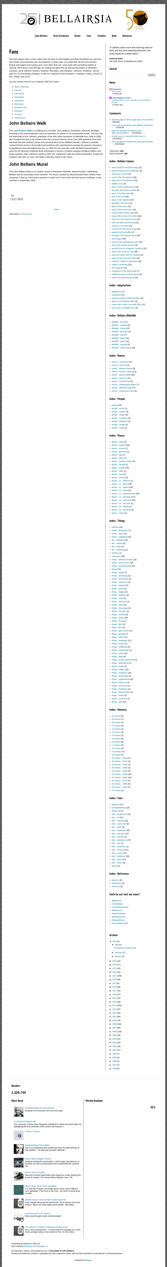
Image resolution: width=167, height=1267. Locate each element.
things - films (117, 624)
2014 (114, 1002)
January (118, 956)
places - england (119, 445)
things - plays (117, 657)
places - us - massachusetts (123, 494)
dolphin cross (117, 184)
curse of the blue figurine (122, 177)
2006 (114, 1031)
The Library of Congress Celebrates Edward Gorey (46, 1227)
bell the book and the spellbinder (125, 171)
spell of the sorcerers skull (123, 252)
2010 (114, 1017)
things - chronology (120, 608)
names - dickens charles (122, 368)
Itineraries (19, 104)
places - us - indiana (120, 487)
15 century (116, 738)
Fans (89, 35)
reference (116, 886)
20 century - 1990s (120, 787)
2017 (114, 991)
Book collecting (21, 87)
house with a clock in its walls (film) (126, 304)
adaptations (117, 292)
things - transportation (121, 692)
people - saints (118, 428)
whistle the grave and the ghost (125, 274)
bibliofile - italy (118, 335)
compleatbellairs (118, 808)
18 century (116, 748)
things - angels (118, 572)
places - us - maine (120, 490)
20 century (116, 755)
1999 (114, 1057)
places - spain (117, 471)
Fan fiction (19, 93)
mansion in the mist (120, 226)
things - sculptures (119, 673)
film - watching (118, 550)
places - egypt (118, 442)
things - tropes (118, 695)
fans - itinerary (118, 837)
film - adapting (118, 540)
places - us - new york (121, 503)
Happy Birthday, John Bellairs (37, 1145)
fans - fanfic (117, 827)
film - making (117, 543)
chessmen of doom (120, 174)
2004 (114, 1039)
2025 (114, 961)
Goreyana (116, 89)
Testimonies (19, 118)
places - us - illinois (120, 484)
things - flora (117, 627)
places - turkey (118, 477)
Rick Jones (116, 91)
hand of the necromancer (122, 210)
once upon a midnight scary (123, 308)
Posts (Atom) (26, 214)
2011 (114, 1013)
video (114, 866)
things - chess (117, 605)
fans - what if (117, 863)
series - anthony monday (122, 559)
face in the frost (118, 196)
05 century (116, 719)
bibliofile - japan (118, 338)
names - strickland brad (122, 388)
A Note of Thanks (32, 1131)
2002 (114, 1046)
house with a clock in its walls (124, 216)
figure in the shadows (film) (123, 301)
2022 (114, 972)
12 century (116, 729)
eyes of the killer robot (121, 193)
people (114, 405)
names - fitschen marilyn (122, 371)
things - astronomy (119, 582)
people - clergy (118, 415)
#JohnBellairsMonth (120, 907)
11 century (116, 726)
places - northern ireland (122, 461)
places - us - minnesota (121, 500)
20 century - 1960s (120, 777)
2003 (114, 1042)
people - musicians (120, 418)
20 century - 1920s (120, 764)
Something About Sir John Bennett (39, 1108)
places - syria (117, 474)
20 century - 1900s (120, 758)
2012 (114, 1009)
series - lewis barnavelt (121, 566)
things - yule (117, 702)
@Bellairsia (116, 901)
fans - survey (117, 853)
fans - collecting (118, 821)
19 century (116, 751)
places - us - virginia (120, 506)
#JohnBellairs (117, 904)
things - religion (118, 669)
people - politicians (120, 421)
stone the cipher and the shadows (126, 255)
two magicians (118, 268)
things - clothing (118, 614)
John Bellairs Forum (121, 98)
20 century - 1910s (120, 761)
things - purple (118, 666)
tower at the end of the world (124, 258)
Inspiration (19, 97)
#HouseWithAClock (120, 923)
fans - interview (118, 834)
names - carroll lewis (120, 362)
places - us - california (121, 481)
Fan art (17, 90)
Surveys (18, 114)
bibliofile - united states (121, 348)
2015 (114, 998)
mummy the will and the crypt (124, 229)
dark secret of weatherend (123, 180)
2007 (114, 1028)
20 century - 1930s (120, 768)
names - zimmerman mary (123, 391)
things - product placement (123, 660)
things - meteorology (120, 650)
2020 (114, 979)
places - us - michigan (121, 497)
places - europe (118, 448)
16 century (116, 742)
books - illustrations (120, 530)
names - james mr (119, 378)
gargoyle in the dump (121, 203)
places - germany (119, 452)
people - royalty (118, 424)
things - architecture (120, 579)
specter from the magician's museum (127, 248)
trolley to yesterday (120, 264)
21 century (116, 790)
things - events (118, 618)
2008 (114, 1024)
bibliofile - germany (120, 331)
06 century (116, 722)
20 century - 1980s (120, 784)
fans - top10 (117, 859)
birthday (115, 527)
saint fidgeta (117, 239)
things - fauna (117, 621)
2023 (114, 968)
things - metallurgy (119, 647)
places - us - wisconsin (121, 510)
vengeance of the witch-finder (124, 271)
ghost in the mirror (119, 206)
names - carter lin (119, 365)
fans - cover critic (119, 824)
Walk (114, 35)
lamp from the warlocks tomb (124, 219)
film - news (116, 547)
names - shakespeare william (124, 384)
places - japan (118, 458)
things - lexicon (118, 643)
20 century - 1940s (120, 771)
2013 (114, 1005)
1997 (114, 1065)
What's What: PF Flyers (35, 1172)
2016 (114, 994)
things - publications (120, 663)
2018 (114, 987)
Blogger (88, 1260)
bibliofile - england (119, 325)
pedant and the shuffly (121, 232)
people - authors (118, 412)
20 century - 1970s (120, 781)
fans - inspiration (119, 830)
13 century (116, 732)
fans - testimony (118, 856)
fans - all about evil (120, 814)
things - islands (118, 637)
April (116, 945)
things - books (118, 589)
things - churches (119, 611)
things (114, 569)
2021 (114, 976)
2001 (114, 1050)
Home (56, 209)
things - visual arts (119, 699)
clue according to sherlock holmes (126, 298)
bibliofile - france (119, 328)
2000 (114, 1054)
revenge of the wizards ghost (124, 235)
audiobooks (117, 295)
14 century (116, 735)
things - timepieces (120, 689)
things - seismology (120, 676)
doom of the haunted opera (123, 187)
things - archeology (120, 576)
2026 (114, 941)
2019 (114, 983)
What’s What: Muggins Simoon (38, 1159)
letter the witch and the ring (123, 222)
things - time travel (119, 686)
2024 (114, 965)
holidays (115, 553)
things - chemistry (119, 601)
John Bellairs (41, 35)
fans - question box (120, 840)
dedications (116, 883)
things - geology (118, 634)
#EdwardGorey (118, 920)
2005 (114, 1035)
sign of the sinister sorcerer (123, 245)
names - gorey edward (121, 375)
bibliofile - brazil (118, 322)
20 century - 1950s (120, 774)
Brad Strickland (61, 35)
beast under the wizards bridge (125, 167)
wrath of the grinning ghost (123, 277)
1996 (114, 1068)
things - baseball (119, 585)
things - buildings (119, 595)
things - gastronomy (120, 631)
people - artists (118, 408)
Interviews (19, 100)
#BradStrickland (118, 913)
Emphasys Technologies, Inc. (36, 1246)
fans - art (115, 817)
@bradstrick (117, 910)
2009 (114, 1020)
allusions (115, 880)
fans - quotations (119, 846)
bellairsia (115, 804)
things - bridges (118, 592)
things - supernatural (120, 679)
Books (78, 35)
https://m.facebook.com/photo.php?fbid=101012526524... (127, 132)
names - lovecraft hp (120, 381)
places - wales (118, 513)
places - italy (117, 455)
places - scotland (119, 468)
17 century (116, 745)
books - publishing (119, 537)
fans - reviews (117, 850)
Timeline (101, 35)
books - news (117, 533)
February (118, 952)
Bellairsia (127, 35)
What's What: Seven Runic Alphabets (40, 1186)
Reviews (18, 111)
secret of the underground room (125, 242)
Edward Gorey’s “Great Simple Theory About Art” (45, 1200)
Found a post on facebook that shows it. (128, 136)
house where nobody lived (123, 213)
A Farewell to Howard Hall (125, 948)
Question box (20, 107)
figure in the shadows (121, 200)
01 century (116, 716)
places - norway (118, 464)
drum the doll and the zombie (124, 190)
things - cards (117, 598)
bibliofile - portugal (119, 344)
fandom (115, 811)
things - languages (119, 640)
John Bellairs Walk (22, 130)
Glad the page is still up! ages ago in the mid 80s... (133, 120)
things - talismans (119, 682)
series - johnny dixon (120, 563)
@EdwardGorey (118, 917)
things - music (117, 653)
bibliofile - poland (119, 341)
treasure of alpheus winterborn (124, 261)
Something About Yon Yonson (37, 1213)
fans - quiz (116, 843)
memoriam (116, 556)
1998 (114, 1061)
